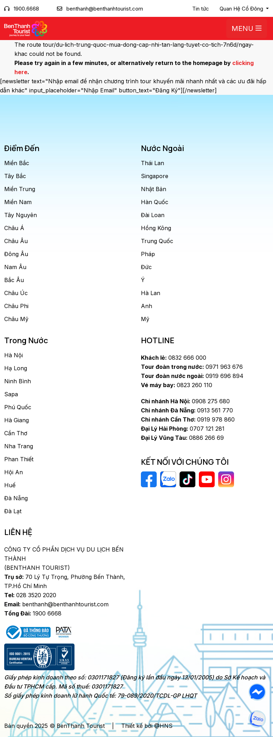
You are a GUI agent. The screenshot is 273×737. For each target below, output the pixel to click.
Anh (146, 305)
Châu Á (14, 227)
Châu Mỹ (16, 318)
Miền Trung (19, 189)
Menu (247, 28)
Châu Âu (16, 240)
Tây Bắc (15, 176)
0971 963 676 (192, 366)
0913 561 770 (187, 410)
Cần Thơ (15, 433)
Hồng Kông (156, 227)
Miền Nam (18, 202)
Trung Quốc (157, 240)
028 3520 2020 (30, 595)
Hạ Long (15, 368)
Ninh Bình (17, 381)
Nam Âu (15, 266)
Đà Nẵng (16, 498)
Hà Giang (16, 420)
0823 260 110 (176, 385)
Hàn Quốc (154, 202)
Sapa (11, 394)
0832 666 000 (173, 357)
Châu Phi (16, 305)
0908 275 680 (185, 401)
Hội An (13, 472)
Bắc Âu (14, 279)
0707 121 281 (183, 428)
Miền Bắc (16, 163)
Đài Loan (152, 215)
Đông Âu (16, 253)
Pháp (148, 253)
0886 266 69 (182, 437)
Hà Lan (150, 292)
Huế (9, 485)
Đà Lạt (12, 511)
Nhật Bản (153, 189)
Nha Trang (18, 446)
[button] (244, 8)
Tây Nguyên (20, 215)
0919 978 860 (188, 419)
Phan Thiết (18, 459)
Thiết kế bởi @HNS (147, 725)
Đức (146, 266)
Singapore (154, 176)
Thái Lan (152, 163)
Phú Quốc (17, 407)
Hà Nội (13, 355)
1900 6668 (32, 613)
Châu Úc (16, 292)
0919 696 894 (192, 375)
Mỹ (145, 318)
